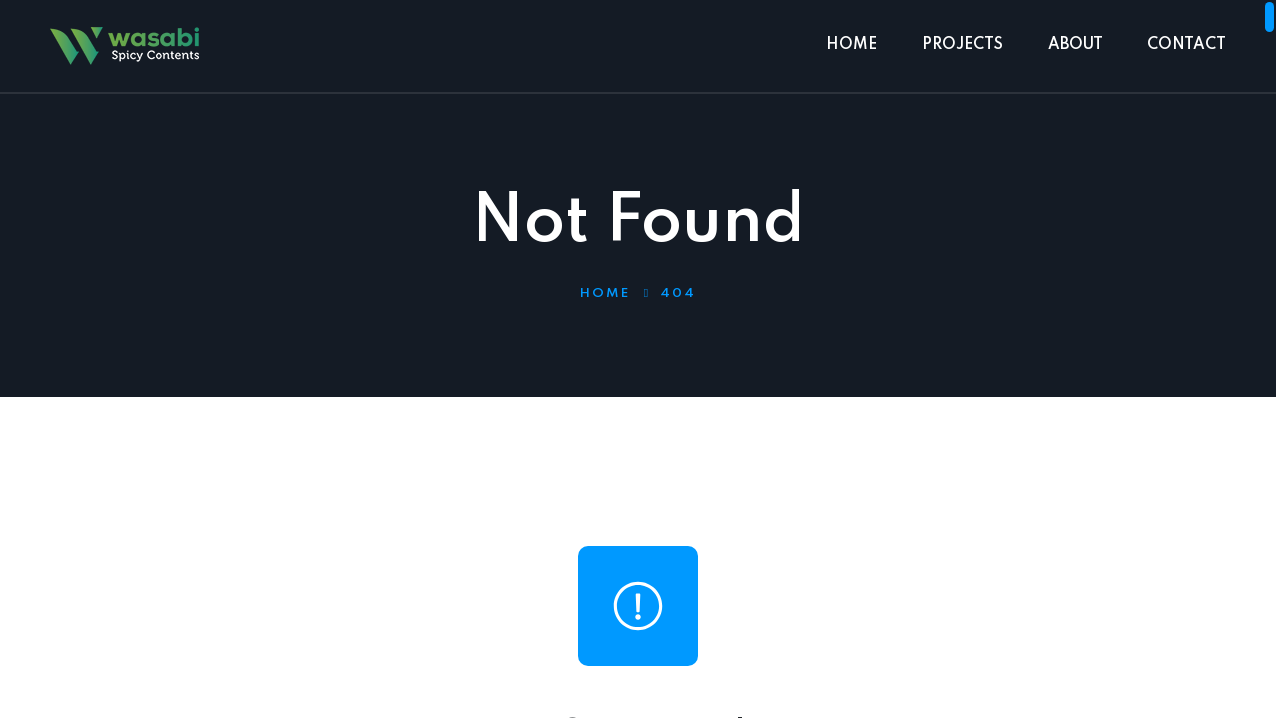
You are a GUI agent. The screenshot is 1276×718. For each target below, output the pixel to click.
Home (605, 293)
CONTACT (1186, 45)
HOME (851, 45)
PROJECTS (962, 45)
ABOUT (1075, 45)
